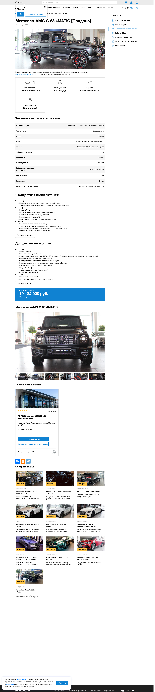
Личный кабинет (59, 690)
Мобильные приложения (77, 690)
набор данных (22, 679)
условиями (10, 684)
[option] (60, 342)
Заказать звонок (33, 439)
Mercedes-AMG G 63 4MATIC (27, 74)
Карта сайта (109, 690)
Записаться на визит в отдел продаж (33, 444)
